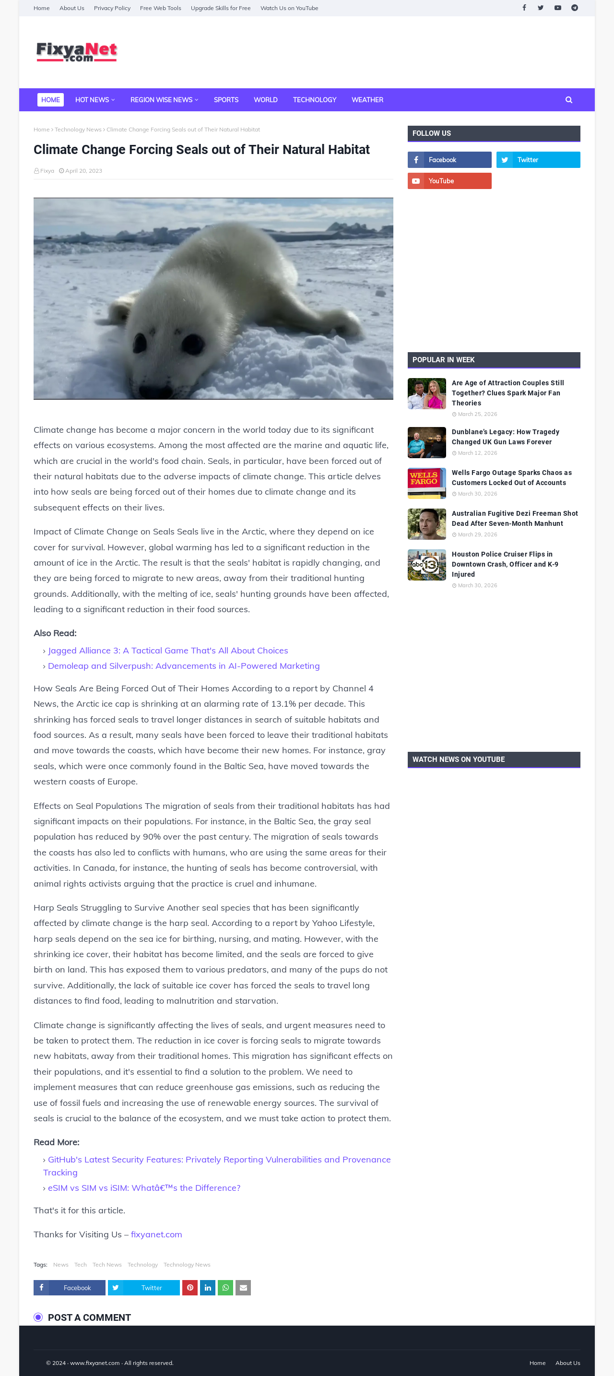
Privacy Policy (112, 8)
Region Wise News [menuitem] (161, 100)
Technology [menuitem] (314, 100)
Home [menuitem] (50, 100)
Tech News (107, 1264)
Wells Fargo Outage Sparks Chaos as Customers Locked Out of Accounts (512, 477)
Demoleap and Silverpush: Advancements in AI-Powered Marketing (184, 665)
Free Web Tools (160, 8)
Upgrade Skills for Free (221, 8)
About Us (71, 8)
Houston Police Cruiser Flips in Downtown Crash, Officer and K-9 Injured (505, 564)
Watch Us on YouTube (289, 8)
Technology (143, 1264)
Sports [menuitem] (226, 100)
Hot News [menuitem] (92, 100)
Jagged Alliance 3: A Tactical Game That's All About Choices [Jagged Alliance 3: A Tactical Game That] (168, 650)
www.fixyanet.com (95, 1362)
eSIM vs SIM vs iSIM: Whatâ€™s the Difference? (144, 1187)
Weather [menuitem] (367, 100)
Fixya (47, 170)
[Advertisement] (405, 52)
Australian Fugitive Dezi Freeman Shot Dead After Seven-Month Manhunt (515, 518)
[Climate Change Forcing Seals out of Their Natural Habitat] (213, 301)
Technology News (78, 129)
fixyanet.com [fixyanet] (156, 1234)
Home (42, 8)
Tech (80, 1264)
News (61, 1264)
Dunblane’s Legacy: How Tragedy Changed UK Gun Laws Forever (505, 437)
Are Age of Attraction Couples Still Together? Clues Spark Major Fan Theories (508, 393)
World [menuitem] (266, 100)
